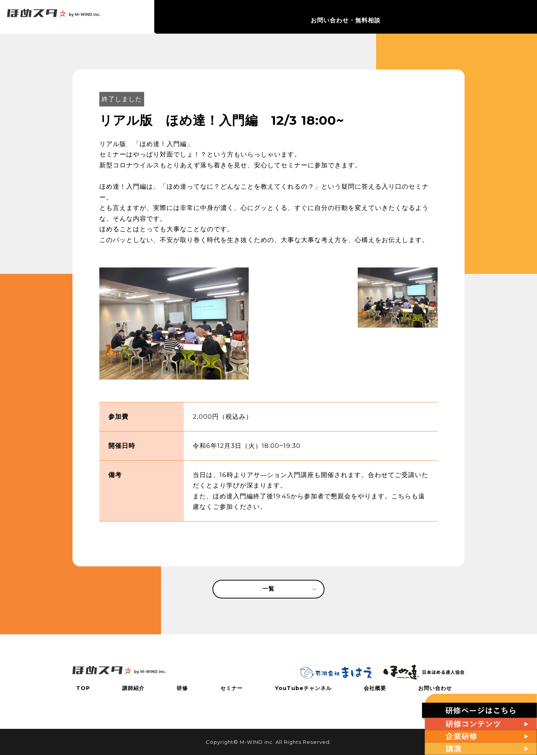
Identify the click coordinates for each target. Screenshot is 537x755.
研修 (301, 16)
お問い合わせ (439, 688)
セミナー (331, 16)
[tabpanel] (174, 323)
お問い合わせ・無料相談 (500, 16)
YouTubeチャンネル (384, 16)
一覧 (288, 590)
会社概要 (437, 16)
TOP (239, 16)
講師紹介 (271, 16)
